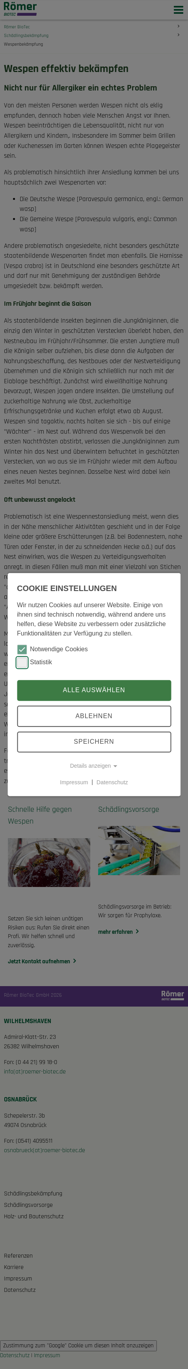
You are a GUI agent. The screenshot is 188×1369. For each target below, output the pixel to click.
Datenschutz (112, 782)
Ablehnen (93, 716)
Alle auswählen (94, 690)
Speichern (94, 742)
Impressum (74, 782)
